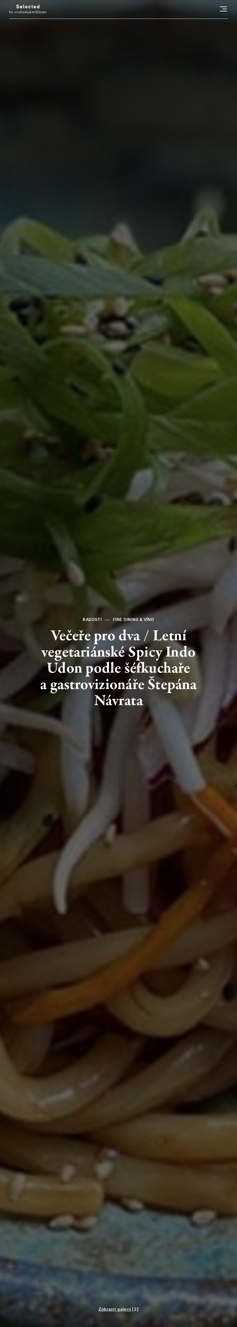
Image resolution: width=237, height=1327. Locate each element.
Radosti (92, 620)
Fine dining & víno (133, 620)
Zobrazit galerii (114, 1309)
